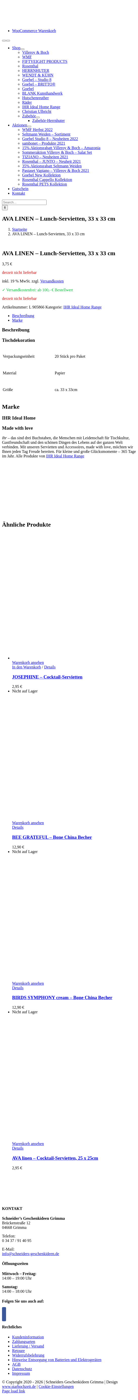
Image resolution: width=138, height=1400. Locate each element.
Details (49, 667)
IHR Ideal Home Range (82, 307)
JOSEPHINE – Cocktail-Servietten (47, 677)
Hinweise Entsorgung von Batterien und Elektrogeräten (56, 1360)
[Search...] (24, 202)
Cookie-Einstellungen (56, 1386)
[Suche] (5, 207)
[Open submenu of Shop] (22, 49)
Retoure (18, 1351)
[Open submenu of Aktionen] (29, 126)
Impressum (21, 1373)
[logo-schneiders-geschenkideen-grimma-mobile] (33, 22)
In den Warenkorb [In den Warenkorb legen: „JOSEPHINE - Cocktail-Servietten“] (26, 667)
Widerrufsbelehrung (28, 1355)
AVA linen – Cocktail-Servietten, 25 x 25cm (55, 1158)
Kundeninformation (28, 1337)
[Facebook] (4, 1314)
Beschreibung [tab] (23, 316)
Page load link (13, 1391)
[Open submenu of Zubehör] (38, 117)
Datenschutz (22, 1369)
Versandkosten (52, 281)
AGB (16, 1364)
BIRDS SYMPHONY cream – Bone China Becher (62, 997)
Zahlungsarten (23, 1341)
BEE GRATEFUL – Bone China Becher (52, 837)
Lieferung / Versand (28, 1346)
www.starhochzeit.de (19, 1386)
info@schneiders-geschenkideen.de (30, 1254)
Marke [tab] (17, 320)
